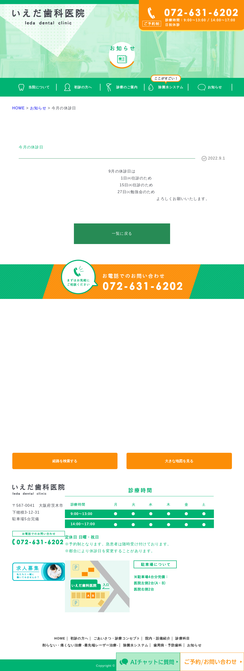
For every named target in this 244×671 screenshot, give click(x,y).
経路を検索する (64, 461)
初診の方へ (83, 87)
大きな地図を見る (179, 461)
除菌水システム (170, 87)
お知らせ (215, 87)
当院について (39, 87)
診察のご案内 (127, 87)
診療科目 (182, 638)
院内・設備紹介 (157, 638)
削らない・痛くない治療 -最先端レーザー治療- (80, 645)
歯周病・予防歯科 (168, 645)
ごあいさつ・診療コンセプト (117, 638)
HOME (59, 638)
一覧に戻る (122, 234)
